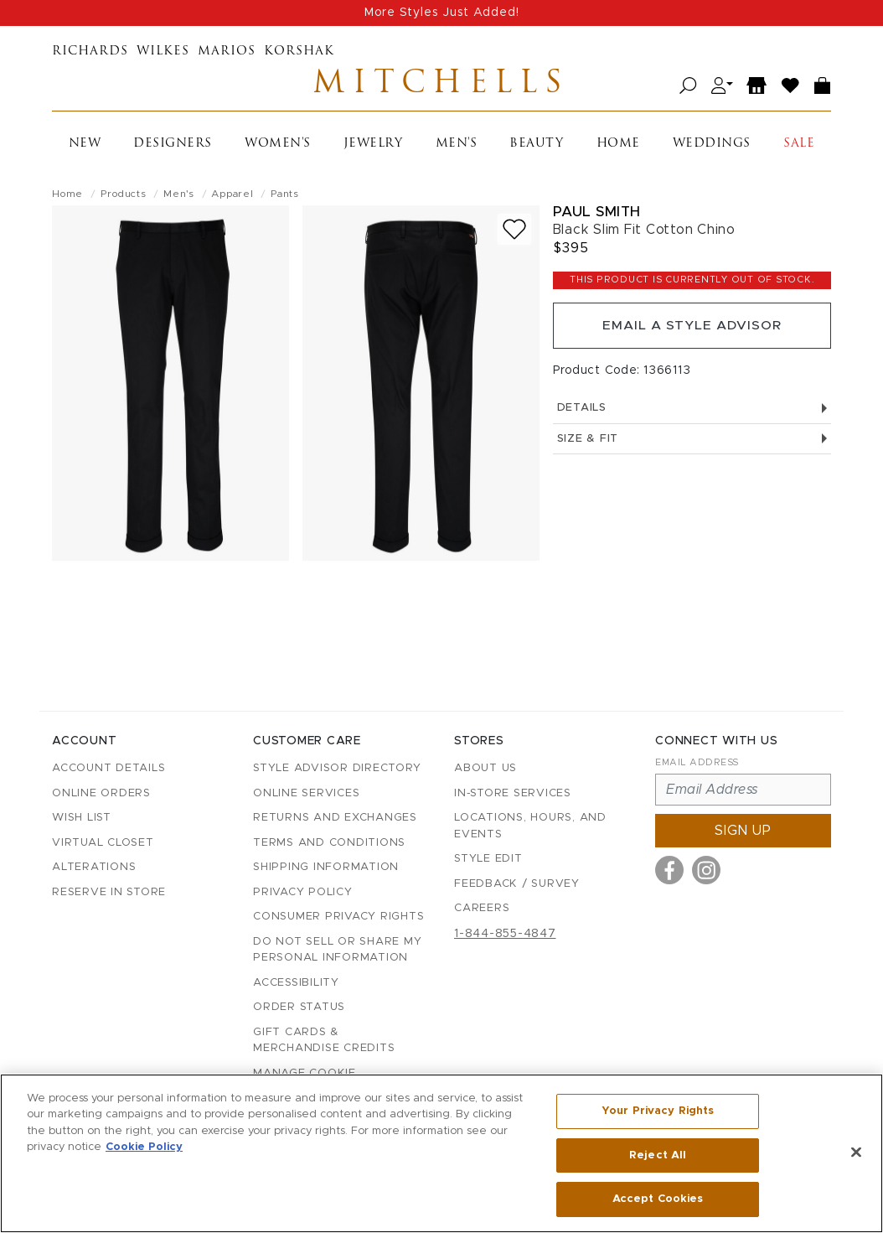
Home (618, 145)
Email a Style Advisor (691, 328)
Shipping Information (326, 867)
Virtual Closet (103, 842)
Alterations (94, 867)
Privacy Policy (303, 892)
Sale (798, 145)
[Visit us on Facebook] (669, 870)
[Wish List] (791, 87)
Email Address (697, 762)
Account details (108, 768)
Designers (172, 145)
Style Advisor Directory (337, 768)
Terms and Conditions (329, 842)
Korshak (299, 51)
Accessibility (296, 982)
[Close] (856, 1152)
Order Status (299, 1007)
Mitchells (441, 86)
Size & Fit (692, 443)
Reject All (657, 1155)
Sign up (743, 830)
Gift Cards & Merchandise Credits (324, 1040)
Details (692, 412)
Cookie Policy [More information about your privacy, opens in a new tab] (144, 1147)
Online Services (306, 793)
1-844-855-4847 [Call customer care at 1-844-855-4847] (505, 934)
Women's (278, 145)
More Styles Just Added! (441, 12)
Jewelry (373, 145)
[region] (441, 1153)
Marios (227, 51)
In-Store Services (512, 793)
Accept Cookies (658, 1198)
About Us (485, 768)
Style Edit (488, 858)
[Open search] (688, 87)
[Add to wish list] (514, 230)
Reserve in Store (109, 892)
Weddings (712, 145)
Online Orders (101, 793)
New (85, 145)
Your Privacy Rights (658, 1111)
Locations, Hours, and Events (530, 826)
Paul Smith (597, 213)
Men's (457, 145)
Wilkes (163, 51)
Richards (90, 51)
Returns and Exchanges (335, 817)
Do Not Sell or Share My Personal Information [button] (337, 950)
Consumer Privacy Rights (338, 916)
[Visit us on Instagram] (706, 870)
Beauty (536, 145)
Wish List (81, 817)
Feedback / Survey (517, 883)
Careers (481, 908)
